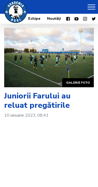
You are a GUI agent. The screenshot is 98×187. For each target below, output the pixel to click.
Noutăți (54, 18)
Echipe (34, 18)
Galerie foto (78, 83)
